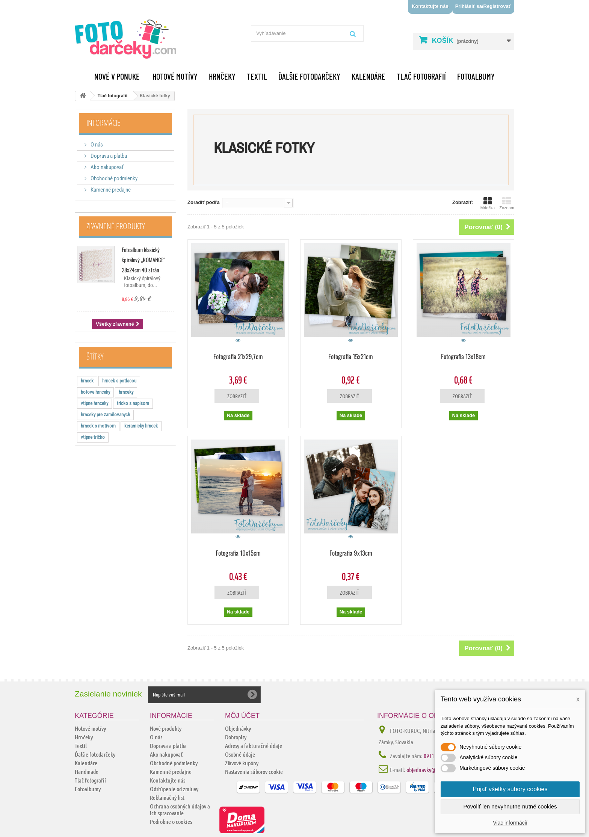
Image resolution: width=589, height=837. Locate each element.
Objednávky (238, 728)
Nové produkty (165, 728)
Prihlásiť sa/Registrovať (483, 6)
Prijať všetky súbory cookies (510, 789)
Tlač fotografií (421, 76)
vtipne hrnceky (94, 403)
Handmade (86, 771)
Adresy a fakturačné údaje (253, 745)
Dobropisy (235, 736)
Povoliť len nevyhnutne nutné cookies (510, 806)
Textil (257, 76)
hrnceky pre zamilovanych (105, 414)
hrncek (87, 381)
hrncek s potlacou (119, 381)
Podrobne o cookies (171, 821)
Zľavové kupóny (241, 762)
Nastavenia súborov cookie (254, 771)
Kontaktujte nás (430, 6)
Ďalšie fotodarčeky (309, 76)
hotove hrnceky (95, 392)
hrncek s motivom (98, 426)
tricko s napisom (133, 403)
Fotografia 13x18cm (463, 356)
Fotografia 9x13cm (350, 552)
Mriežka (487, 203)
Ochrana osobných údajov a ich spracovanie (180, 809)
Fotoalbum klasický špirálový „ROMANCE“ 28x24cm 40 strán (143, 259)
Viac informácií (510, 823)
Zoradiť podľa (203, 202)
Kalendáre (368, 76)
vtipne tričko (93, 437)
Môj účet (242, 715)
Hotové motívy (175, 76)
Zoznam (506, 203)
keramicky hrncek (141, 426)
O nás (96, 144)
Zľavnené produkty (115, 225)
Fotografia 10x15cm (238, 552)
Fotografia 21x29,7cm (238, 356)
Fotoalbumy (476, 76)
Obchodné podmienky (113, 178)
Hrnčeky (222, 76)
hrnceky (126, 392)
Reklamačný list (167, 797)
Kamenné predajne (110, 189)
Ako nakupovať (106, 167)
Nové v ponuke (117, 76)
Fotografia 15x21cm (350, 356)
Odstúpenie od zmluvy (174, 788)
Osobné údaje (240, 754)
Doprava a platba (108, 156)
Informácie (103, 122)
